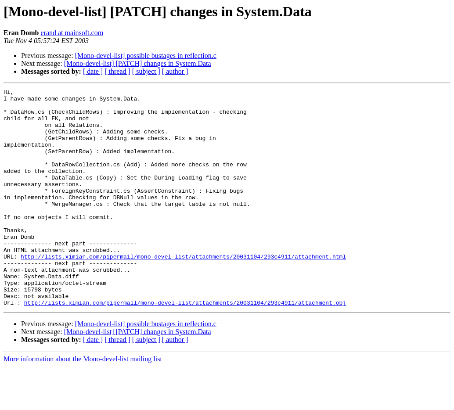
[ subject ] (146, 71)
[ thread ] (117, 71)
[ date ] (93, 71)
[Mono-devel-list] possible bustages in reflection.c (145, 55)
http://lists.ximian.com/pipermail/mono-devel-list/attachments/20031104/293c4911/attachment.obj (185, 346)
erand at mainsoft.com (71, 32)
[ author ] (175, 71)
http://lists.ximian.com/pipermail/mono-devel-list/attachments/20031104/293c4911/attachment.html (183, 291)
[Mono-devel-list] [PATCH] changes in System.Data (137, 63)
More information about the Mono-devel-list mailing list (83, 402)
